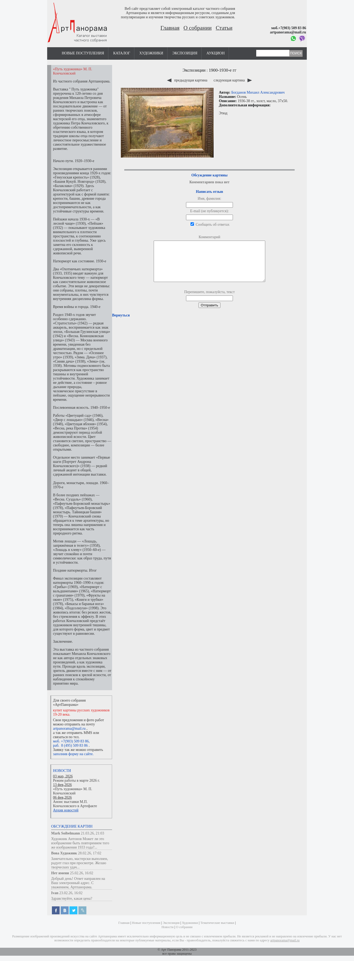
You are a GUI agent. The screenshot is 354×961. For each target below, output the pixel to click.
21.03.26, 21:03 (92, 833)
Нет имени (60, 873)
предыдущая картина (187, 80)
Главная (170, 28)
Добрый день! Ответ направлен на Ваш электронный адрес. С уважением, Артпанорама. (78, 883)
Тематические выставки (217, 923)
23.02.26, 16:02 (71, 893)
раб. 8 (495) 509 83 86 (70, 745)
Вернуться (121, 323)
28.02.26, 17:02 (89, 853)
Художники (151, 53)
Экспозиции (194, 70)
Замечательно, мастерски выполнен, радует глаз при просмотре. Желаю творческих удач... (79, 863)
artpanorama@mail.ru (69, 728)
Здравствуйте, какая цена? (71, 899)
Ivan (54, 893)
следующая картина (233, 80)
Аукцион (215, 53)
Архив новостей (65, 810)
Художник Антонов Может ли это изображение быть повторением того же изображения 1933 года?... (80, 843)
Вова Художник (64, 853)
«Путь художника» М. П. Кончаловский (72, 791)
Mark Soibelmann (65, 833)
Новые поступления (83, 53)
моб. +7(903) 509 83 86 (71, 741)
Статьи (224, 28)
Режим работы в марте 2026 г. (76, 780)
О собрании (198, 28)
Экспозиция (184, 53)
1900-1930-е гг (223, 70)
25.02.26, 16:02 (81, 873)
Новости (62, 771)
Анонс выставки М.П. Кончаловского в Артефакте (75, 804)
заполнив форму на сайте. (73, 754)
